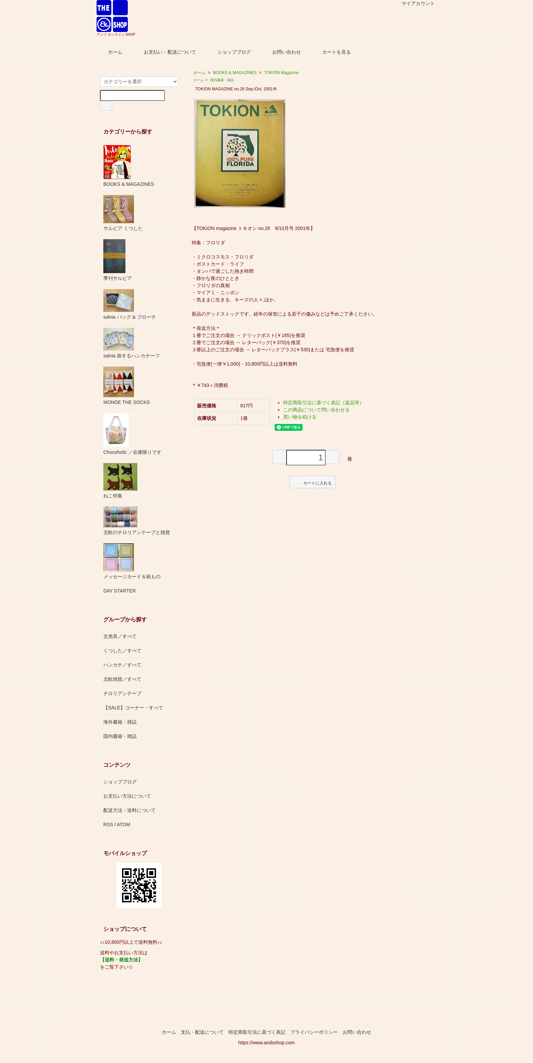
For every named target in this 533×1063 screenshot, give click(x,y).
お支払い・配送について (165, 52)
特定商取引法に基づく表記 (257, 1032)
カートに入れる (312, 482)
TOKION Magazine (281, 72)
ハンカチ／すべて (122, 665)
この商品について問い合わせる (316, 409)
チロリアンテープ (122, 693)
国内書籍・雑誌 (222, 80)
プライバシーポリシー (314, 1032)
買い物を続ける (299, 417)
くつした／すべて (122, 650)
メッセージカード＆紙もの (131, 561)
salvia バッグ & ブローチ (129, 304)
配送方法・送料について (129, 810)
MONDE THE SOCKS (126, 386)
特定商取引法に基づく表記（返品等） (323, 402)
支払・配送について (202, 1032)
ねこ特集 (120, 480)
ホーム (110, 52)
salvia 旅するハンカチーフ (131, 343)
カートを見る (331, 52)
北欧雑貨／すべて (122, 679)
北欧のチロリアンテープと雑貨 (136, 521)
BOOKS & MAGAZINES (235, 72)
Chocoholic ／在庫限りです (132, 434)
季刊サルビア (117, 260)
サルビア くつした (123, 213)
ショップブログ (229, 52)
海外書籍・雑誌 (120, 722)
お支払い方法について (127, 796)
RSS (108, 824)
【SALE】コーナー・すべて (133, 707)
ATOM (123, 824)
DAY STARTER (119, 590)
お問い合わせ (281, 52)
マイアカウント (414, 3)
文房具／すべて (120, 636)
